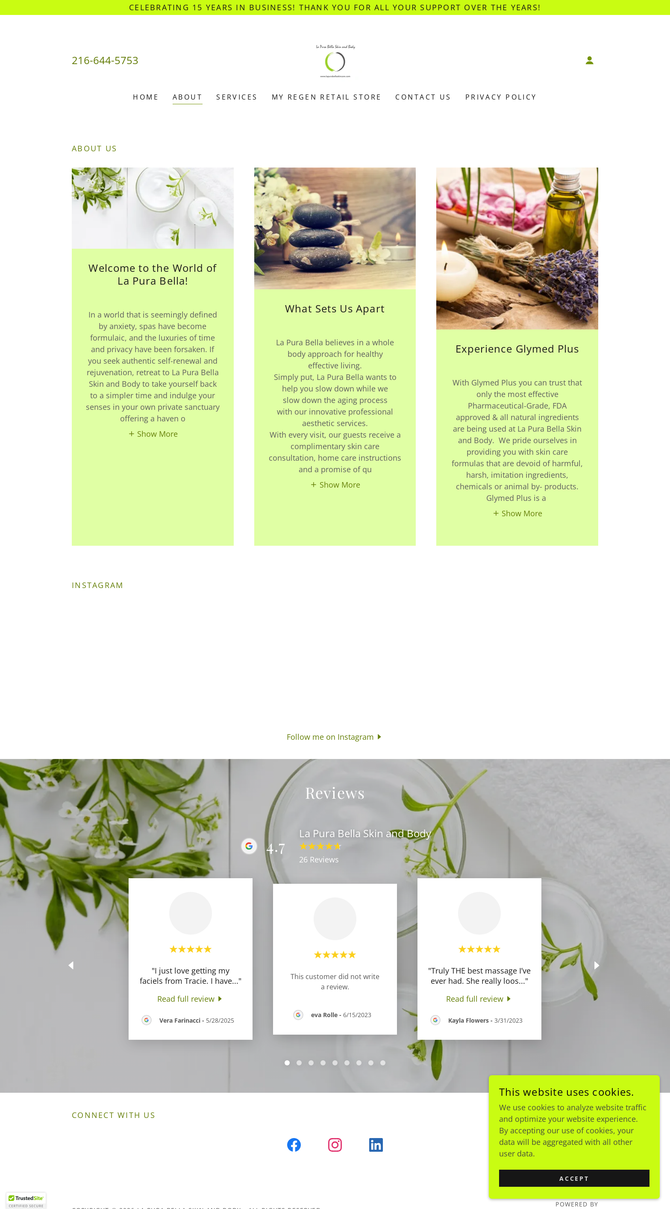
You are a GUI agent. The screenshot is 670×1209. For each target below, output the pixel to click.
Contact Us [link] (423, 97)
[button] (589, 60)
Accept (574, 1178)
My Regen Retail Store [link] (327, 97)
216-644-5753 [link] (105, 60)
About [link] (188, 97)
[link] (334, 59)
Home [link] (146, 97)
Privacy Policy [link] (501, 97)
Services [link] (237, 97)
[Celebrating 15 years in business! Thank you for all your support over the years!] (335, 7)
